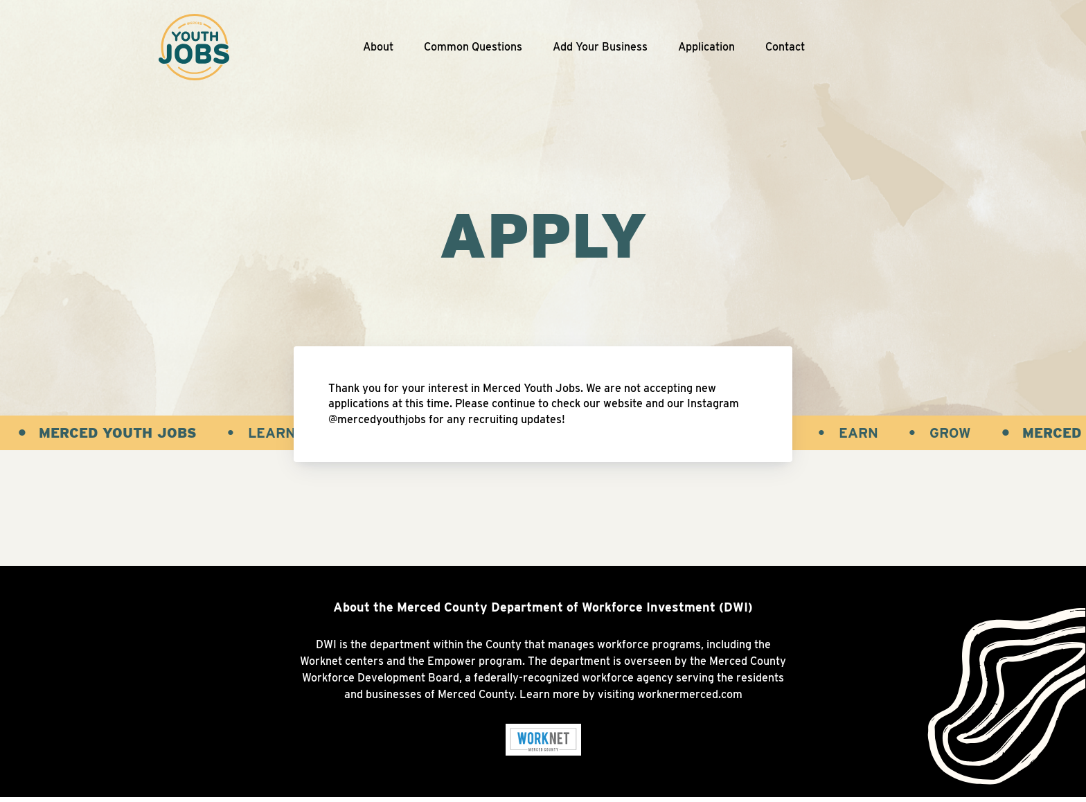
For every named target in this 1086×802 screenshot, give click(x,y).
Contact (785, 46)
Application (706, 46)
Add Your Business (600, 46)
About (378, 46)
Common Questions (473, 46)
